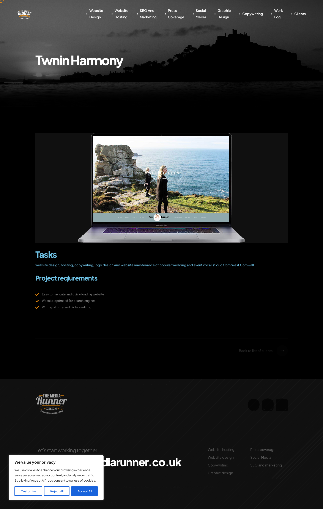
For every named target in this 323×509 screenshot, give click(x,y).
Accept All (84, 491)
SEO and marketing (148, 13)
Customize (28, 491)
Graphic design (224, 13)
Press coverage (176, 13)
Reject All (56, 491)
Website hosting (121, 13)
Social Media (201, 13)
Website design (96, 13)
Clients (300, 13)
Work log (278, 13)
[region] (56, 477)
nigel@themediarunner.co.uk (108, 461)
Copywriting (252, 13)
